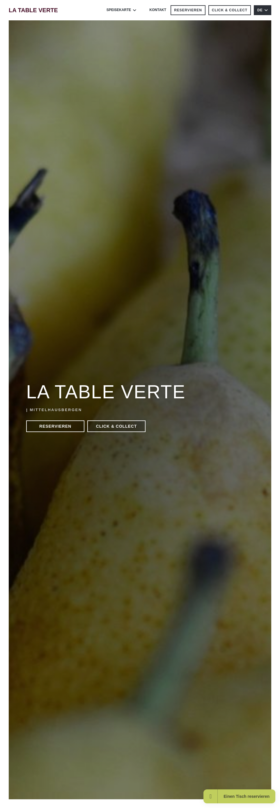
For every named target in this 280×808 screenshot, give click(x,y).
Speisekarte (122, 10)
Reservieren (188, 10)
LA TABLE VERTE (33, 10)
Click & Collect (229, 10)
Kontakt (157, 10)
